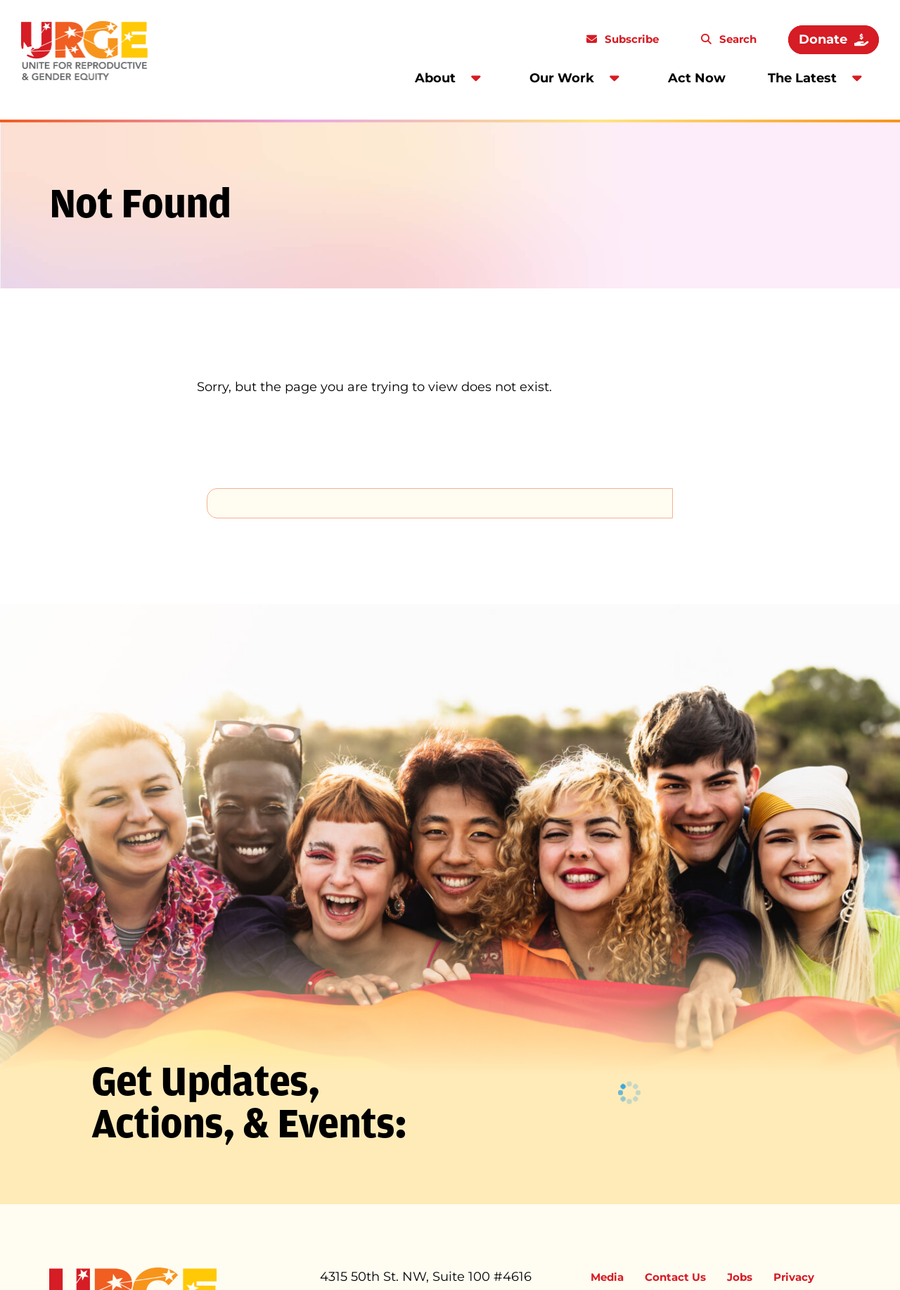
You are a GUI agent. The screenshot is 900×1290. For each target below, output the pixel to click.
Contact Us (675, 1277)
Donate (823, 39)
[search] (440, 502)
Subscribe (630, 39)
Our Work (561, 78)
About (435, 78)
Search (736, 39)
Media (607, 1277)
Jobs (739, 1277)
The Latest (802, 78)
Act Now (697, 78)
